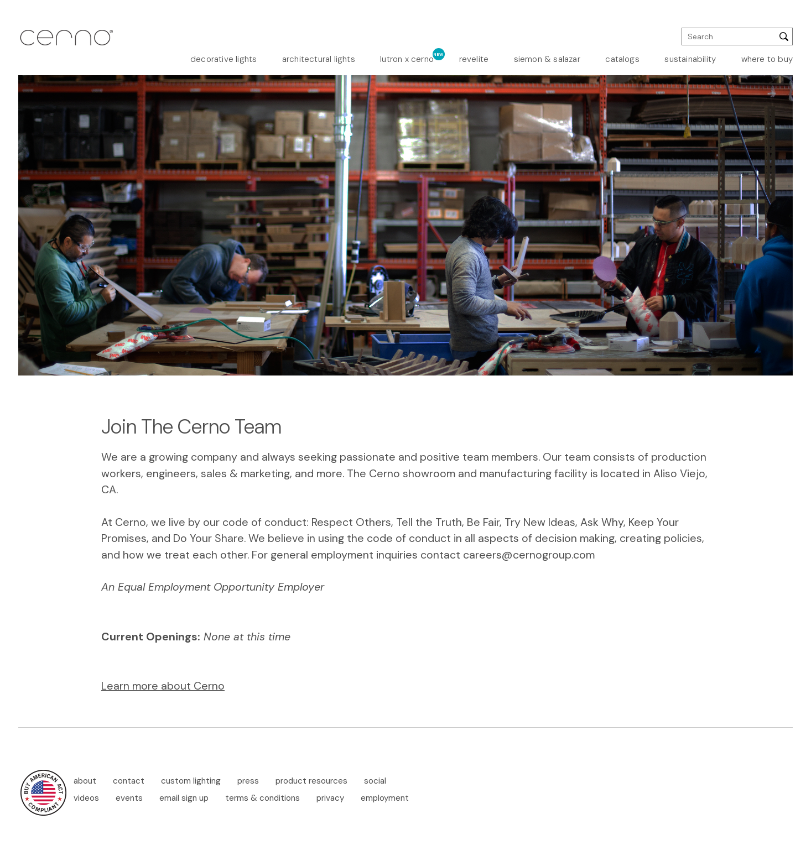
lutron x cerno (407, 59)
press (248, 780)
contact (128, 780)
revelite (474, 59)
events (129, 798)
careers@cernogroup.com (529, 555)
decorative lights (223, 59)
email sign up (184, 798)
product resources (311, 780)
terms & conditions (262, 798)
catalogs (622, 59)
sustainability (690, 59)
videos (86, 798)
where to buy (767, 59)
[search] (737, 36)
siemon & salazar (547, 59)
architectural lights (318, 59)
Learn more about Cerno (163, 686)
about (85, 780)
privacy (330, 798)
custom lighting (191, 780)
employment (385, 798)
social (375, 780)
